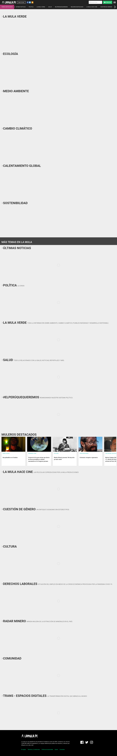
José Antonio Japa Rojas (111, 453)
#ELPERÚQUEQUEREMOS (61, 7)
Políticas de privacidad (47, 749)
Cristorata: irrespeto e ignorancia (89, 457)
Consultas (62, 749)
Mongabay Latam (32, 453)
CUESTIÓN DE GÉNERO (106, 7)
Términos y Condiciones (34, 749)
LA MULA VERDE (41, 7)
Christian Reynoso (84, 453)
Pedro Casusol (6, 453)
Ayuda (56, 749)
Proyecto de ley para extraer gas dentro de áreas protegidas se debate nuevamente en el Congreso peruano (39, 459)
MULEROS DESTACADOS (77, 7)
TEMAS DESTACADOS (7, 7)
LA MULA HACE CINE (91, 7)
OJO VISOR (56, 453)
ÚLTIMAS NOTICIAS (21, 7)
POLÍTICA (31, 7)
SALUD (50, 7)
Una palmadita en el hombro (10, 457)
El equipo (23, 749)
